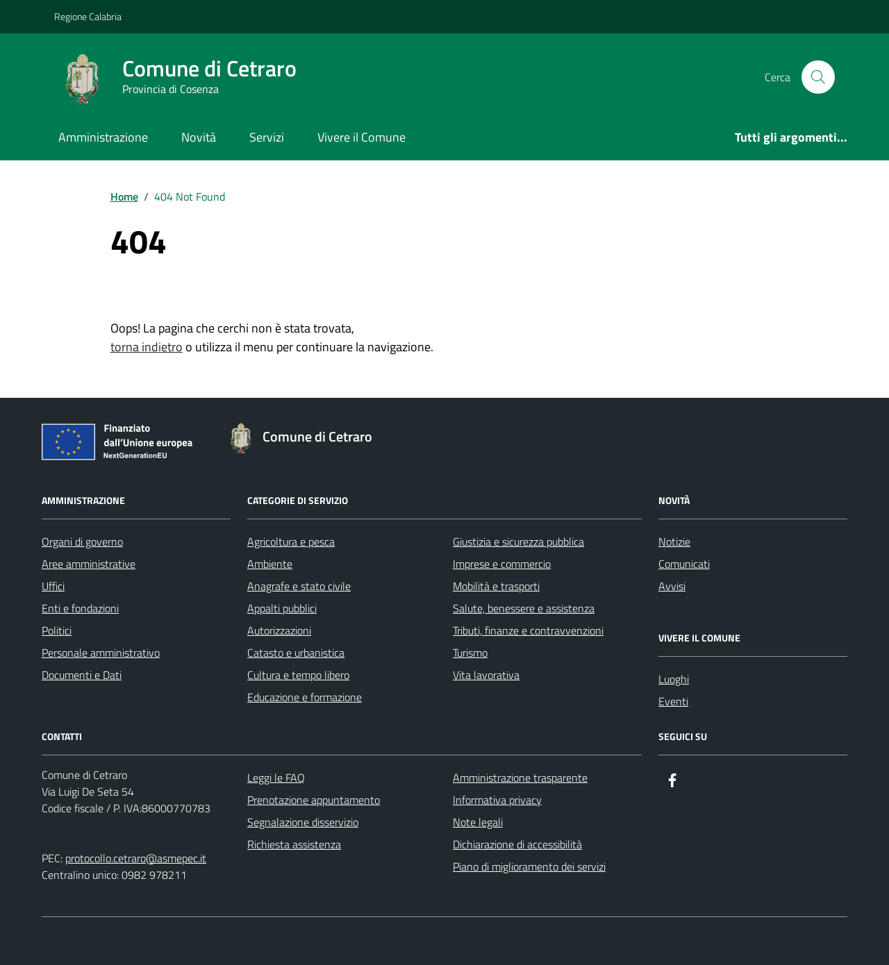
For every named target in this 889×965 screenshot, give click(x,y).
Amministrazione (103, 137)
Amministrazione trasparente (520, 777)
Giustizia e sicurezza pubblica (518, 541)
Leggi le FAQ (276, 777)
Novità (198, 137)
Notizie (674, 541)
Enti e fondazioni (80, 608)
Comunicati (684, 563)
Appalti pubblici (282, 608)
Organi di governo (82, 541)
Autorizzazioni (279, 630)
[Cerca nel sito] (818, 77)
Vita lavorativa (486, 674)
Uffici (53, 586)
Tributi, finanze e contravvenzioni (528, 630)
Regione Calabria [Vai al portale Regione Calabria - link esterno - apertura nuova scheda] (88, 16)
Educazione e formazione (304, 697)
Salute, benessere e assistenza (524, 608)
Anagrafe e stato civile (299, 586)
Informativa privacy (497, 799)
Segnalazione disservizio (302, 822)
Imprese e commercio (502, 563)
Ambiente (269, 563)
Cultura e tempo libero (298, 674)
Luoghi (673, 679)
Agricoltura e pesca (291, 541)
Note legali (478, 822)
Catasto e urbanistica (295, 652)
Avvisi (672, 586)
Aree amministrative (88, 563)
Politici (57, 630)
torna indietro (146, 346)
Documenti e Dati (82, 674)
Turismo (470, 652)
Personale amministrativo (101, 652)
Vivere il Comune (361, 137)
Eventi (673, 701)
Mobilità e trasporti (496, 586)
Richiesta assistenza (294, 844)
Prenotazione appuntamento (313, 799)
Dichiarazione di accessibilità (517, 844)
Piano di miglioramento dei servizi (529, 866)
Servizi (266, 137)
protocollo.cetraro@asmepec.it (135, 858)
